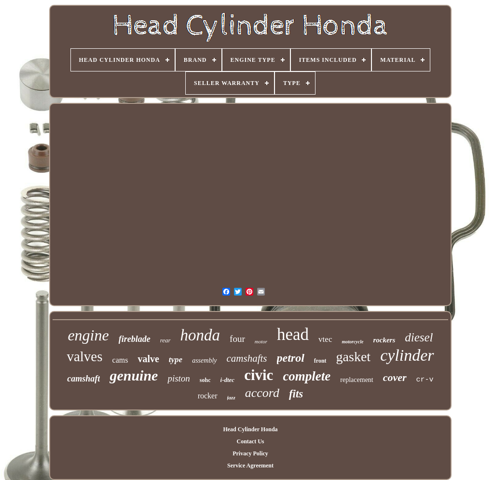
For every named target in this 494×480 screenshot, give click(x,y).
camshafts (247, 358)
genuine (134, 375)
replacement (356, 379)
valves (84, 356)
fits (296, 394)
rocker (208, 396)
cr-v (425, 380)
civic (258, 375)
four (237, 339)
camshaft (83, 378)
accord (262, 393)
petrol (290, 358)
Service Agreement (250, 465)
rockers (384, 340)
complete (306, 376)
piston (178, 378)
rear (165, 340)
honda (200, 335)
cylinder (407, 355)
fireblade (135, 339)
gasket (353, 356)
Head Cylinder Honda (250, 429)
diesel (419, 337)
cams (120, 360)
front (320, 360)
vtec (325, 339)
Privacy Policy (250, 453)
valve (148, 358)
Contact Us (250, 441)
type (175, 359)
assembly (204, 360)
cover (395, 377)
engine (88, 335)
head (293, 334)
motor (261, 341)
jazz (231, 397)
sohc (205, 380)
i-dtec (227, 379)
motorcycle (352, 341)
